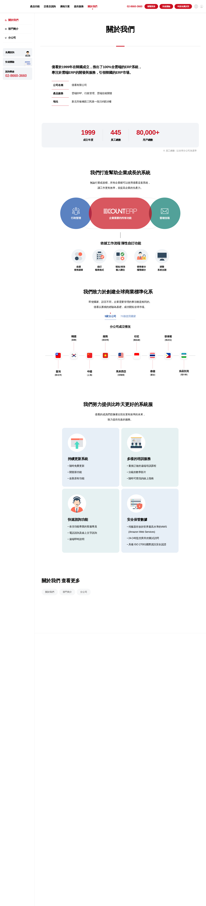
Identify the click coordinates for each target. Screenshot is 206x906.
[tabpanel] (120, 357)
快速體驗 (166, 6)
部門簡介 (13, 28)
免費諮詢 (9, 52)
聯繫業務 (151, 6)
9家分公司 (110, 321)
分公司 (12, 37)
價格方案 (65, 6)
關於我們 (92, 6)
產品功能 (35, 6)
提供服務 (79, 6)
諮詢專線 (17, 74)
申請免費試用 (183, 6)
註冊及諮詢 (50, 6)
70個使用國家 (128, 321)
